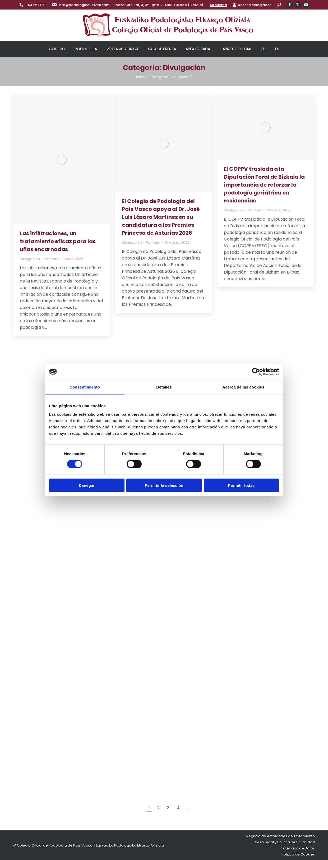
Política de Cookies (298, 854)
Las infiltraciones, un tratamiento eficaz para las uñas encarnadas (58, 241)
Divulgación (30, 258)
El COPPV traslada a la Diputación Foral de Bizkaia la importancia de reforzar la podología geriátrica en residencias (264, 184)
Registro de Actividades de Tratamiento (280, 836)
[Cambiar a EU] (263, 48)
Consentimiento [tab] (85, 387)
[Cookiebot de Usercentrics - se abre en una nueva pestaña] (256, 372)
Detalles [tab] (164, 387)
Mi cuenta (218, 4)
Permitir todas (241, 485)
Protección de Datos (297, 848)
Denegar (87, 485)
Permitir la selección (164, 485)
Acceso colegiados (251, 4)
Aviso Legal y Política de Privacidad (285, 842)
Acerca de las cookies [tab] (243, 387)
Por (51, 258)
